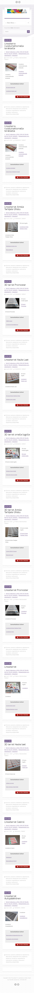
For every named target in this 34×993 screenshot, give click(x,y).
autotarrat (13, 107)
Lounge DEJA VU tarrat (11, 551)
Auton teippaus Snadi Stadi (12, 786)
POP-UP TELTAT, (8, 53)
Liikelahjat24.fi (8, 55)
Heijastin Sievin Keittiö (11, 471)
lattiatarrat (24, 108)
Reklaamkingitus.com (23, 53)
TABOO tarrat (9, 321)
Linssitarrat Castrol (14, 822)
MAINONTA (18, 140)
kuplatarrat (24, 956)
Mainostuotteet (23, 57)
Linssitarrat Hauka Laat (11, 91)
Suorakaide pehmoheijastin (12, 939)
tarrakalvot (8, 112)
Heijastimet (14, 55)
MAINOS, (15, 53)
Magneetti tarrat (9, 555)
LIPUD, (18, 52)
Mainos (17, 57)
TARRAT (6, 59)
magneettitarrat (15, 110)
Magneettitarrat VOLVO (11, 861)
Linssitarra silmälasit (10, 168)
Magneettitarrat (9, 249)
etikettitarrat (19, 107)
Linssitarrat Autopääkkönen (12, 324)
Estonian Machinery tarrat (11, 709)
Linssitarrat (8, 110)
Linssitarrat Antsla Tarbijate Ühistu (14, 208)
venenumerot (15, 112)
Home (12, 27)
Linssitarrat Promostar (16, 590)
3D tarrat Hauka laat (10, 87)
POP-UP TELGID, (24, 52)
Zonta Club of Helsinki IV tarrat (13, 171)
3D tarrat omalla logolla (17, 434)
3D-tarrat (8, 107)
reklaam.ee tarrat (10, 783)
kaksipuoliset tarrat (17, 108)
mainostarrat (23, 110)
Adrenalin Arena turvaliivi (11, 474)
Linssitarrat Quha (10, 631)
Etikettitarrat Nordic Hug (11, 246)
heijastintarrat (25, 107)
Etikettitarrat (9, 857)
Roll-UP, (8, 52)
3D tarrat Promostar (15, 285)
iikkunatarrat (9, 108)
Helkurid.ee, (13, 52)
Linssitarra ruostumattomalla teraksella (14, 46)
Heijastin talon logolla (11, 399)
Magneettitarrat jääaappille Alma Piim (14, 935)
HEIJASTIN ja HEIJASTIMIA (12, 114)
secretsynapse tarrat (10, 705)
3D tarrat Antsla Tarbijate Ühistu (13, 395)
